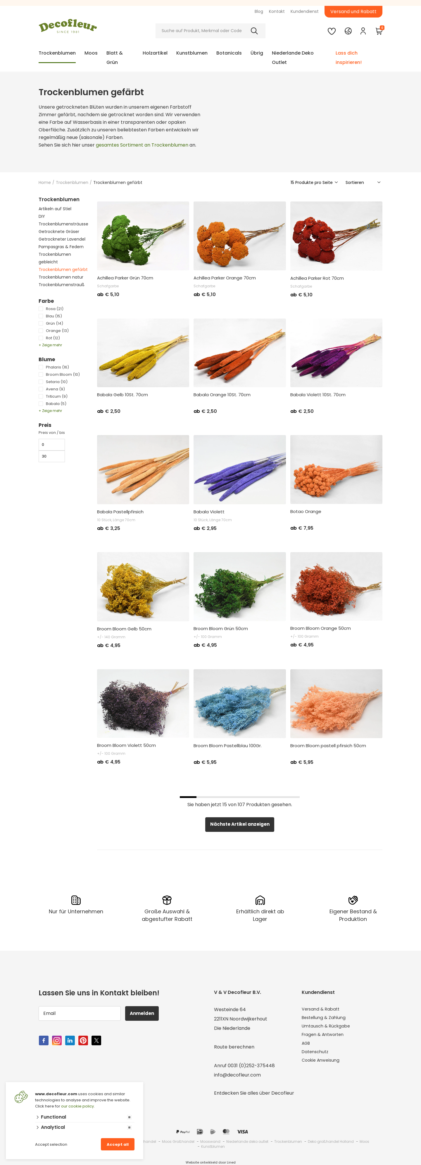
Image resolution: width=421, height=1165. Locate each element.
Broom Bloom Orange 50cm (320, 628)
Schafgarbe (108, 286)
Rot (53, 338)
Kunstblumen (192, 53)
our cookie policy (77, 1106)
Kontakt (277, 11)
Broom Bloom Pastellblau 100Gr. (228, 746)
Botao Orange (305, 511)
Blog (259, 11)
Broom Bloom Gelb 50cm (124, 629)
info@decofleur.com (237, 1075)
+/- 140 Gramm (111, 637)
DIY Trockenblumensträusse (63, 220)
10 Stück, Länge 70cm (116, 520)
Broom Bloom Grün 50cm (221, 629)
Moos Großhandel (178, 1141)
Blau (54, 316)
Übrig (257, 53)
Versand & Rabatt (322, 1009)
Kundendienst (305, 11)
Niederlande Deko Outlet (293, 58)
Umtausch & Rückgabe (328, 1028)
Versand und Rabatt (353, 11)
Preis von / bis (52, 432)
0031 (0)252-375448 (251, 1065)
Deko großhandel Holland (331, 1141)
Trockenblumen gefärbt (63, 269)
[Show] (314, 182)
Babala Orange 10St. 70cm (222, 395)
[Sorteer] (363, 182)
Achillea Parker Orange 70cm (225, 278)
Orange (57, 330)
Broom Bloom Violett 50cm (126, 745)
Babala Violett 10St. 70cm (318, 395)
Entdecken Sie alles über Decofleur (254, 1093)
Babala (56, 403)
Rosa (54, 309)
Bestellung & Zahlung (326, 1019)
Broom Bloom (63, 374)
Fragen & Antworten (325, 1037)
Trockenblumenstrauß (61, 285)
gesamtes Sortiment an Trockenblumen (142, 145)
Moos (91, 53)
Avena (55, 389)
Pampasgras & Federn (61, 247)
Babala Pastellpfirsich (120, 512)
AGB (307, 1047)
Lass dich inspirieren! (349, 58)
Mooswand (210, 1141)
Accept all (118, 1144)
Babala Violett (209, 512)
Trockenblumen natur (61, 277)
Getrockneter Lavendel (62, 239)
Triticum (57, 396)
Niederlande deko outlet (247, 1141)
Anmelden (144, 1013)
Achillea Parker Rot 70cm (317, 278)
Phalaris (57, 367)
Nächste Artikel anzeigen (239, 824)
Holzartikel (155, 53)
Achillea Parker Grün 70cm (125, 278)
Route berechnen (234, 1047)
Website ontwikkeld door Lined (211, 1162)
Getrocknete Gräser (59, 231)
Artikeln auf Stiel (55, 209)
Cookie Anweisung (322, 1065)
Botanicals (229, 53)
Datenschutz (316, 1056)
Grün (54, 323)
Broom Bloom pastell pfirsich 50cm (328, 746)
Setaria (57, 382)
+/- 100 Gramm (208, 636)
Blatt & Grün (114, 58)
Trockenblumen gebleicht (55, 258)
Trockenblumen (57, 53)
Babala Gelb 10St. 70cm (122, 395)
